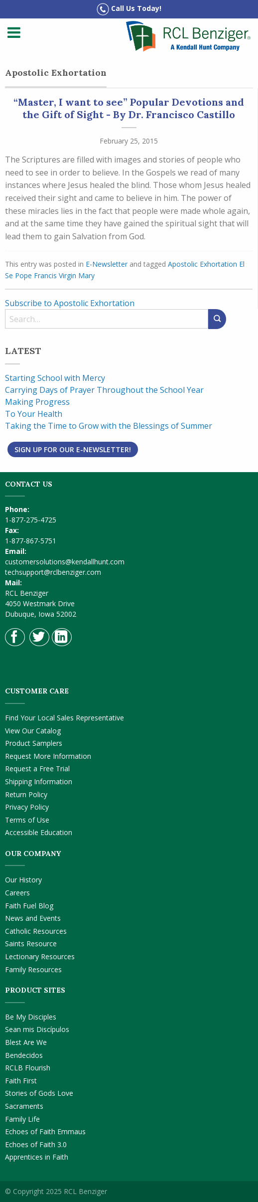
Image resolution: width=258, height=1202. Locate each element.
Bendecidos (24, 1055)
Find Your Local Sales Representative (64, 717)
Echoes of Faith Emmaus (45, 1131)
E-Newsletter (107, 264)
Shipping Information (38, 781)
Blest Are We (26, 1042)
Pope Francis (36, 275)
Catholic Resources (36, 931)
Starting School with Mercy (55, 377)
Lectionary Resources (40, 956)
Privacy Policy (27, 807)
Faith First (21, 1080)
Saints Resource (31, 943)
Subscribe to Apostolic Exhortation (69, 303)
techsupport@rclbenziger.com (53, 572)
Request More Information (48, 756)
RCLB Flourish (27, 1067)
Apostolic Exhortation (202, 264)
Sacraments (24, 1106)
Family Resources (33, 969)
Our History (23, 879)
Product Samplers (33, 743)
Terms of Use (27, 820)
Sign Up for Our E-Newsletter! (72, 449)
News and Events (33, 918)
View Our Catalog (33, 730)
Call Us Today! (129, 9)
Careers (17, 892)
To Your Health (33, 413)
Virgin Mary (77, 275)
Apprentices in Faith (36, 1157)
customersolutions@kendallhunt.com (65, 561)
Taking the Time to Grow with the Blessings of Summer (108, 425)
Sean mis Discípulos (37, 1029)
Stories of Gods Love (39, 1093)
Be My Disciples (30, 1017)
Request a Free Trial (37, 768)
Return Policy (26, 794)
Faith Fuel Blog (29, 905)
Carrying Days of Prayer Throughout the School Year (104, 389)
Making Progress (37, 401)
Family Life (22, 1119)
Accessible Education (38, 832)
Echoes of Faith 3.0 (36, 1144)
